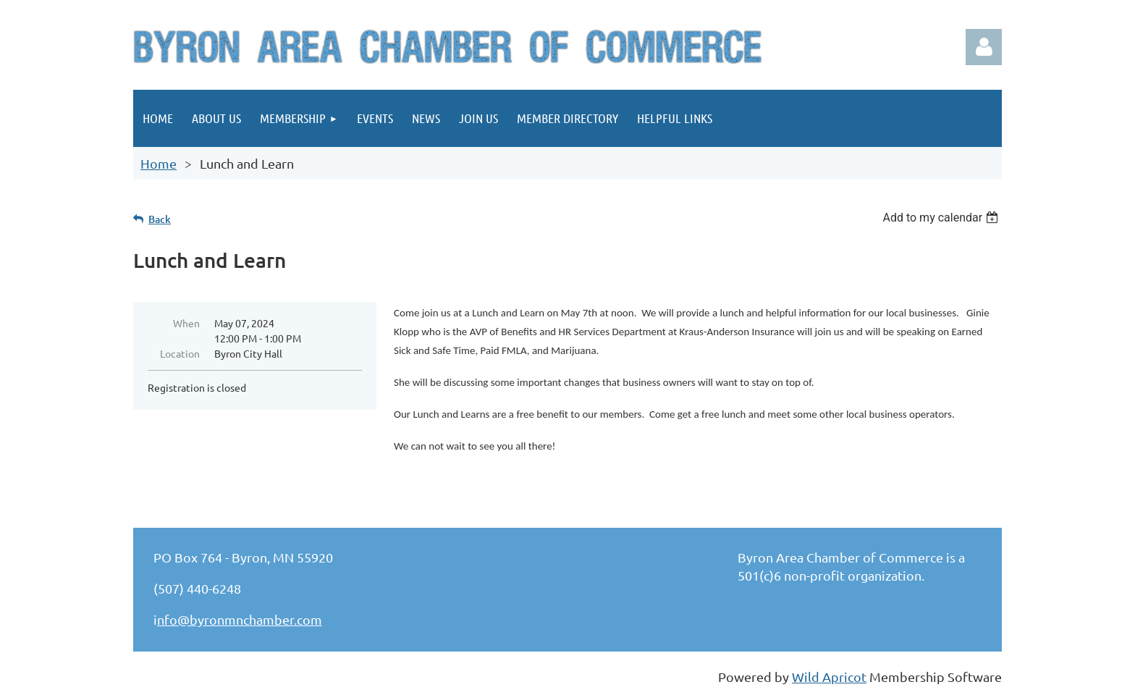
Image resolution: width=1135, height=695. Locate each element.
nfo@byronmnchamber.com (239, 619)
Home (158, 163)
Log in (984, 47)
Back (159, 219)
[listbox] (942, 217)
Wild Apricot (829, 676)
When (186, 322)
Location (180, 353)
